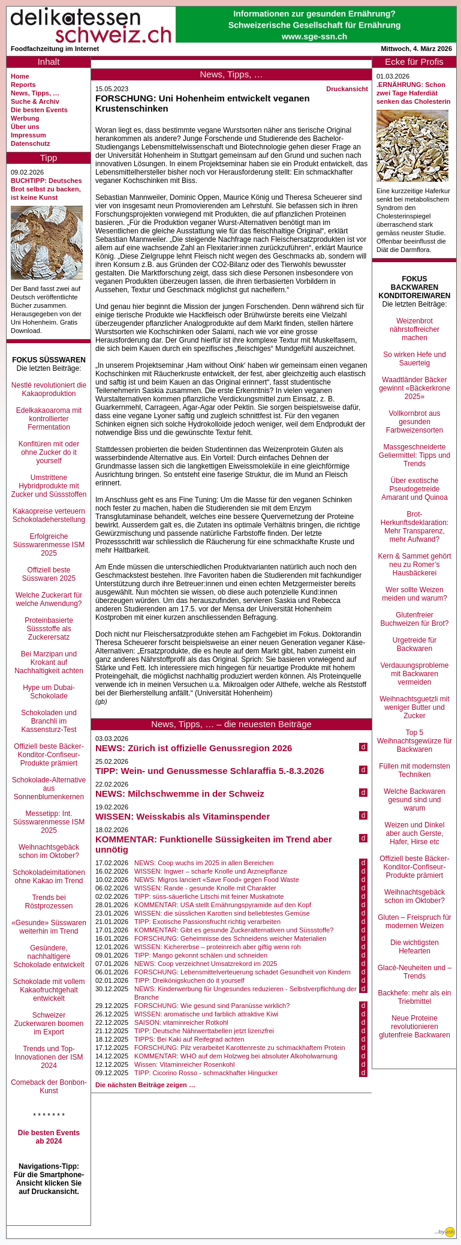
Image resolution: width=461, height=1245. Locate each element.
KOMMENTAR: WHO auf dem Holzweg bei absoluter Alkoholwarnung (236, 1056)
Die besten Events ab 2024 (49, 1137)
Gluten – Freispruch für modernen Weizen (414, 921)
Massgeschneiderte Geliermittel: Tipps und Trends (414, 455)
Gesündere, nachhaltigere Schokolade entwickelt (49, 956)
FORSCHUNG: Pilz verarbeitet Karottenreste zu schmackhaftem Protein (239, 1047)
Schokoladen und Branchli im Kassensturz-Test (49, 721)
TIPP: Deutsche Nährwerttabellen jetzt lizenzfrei (204, 1030)
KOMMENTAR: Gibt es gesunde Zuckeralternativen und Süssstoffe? (233, 930)
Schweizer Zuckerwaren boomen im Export (48, 1023)
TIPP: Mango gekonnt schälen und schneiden (200, 955)
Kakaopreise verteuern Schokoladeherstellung (49, 515)
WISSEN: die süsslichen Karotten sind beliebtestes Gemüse (222, 913)
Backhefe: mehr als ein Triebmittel (414, 997)
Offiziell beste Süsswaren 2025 (49, 574)
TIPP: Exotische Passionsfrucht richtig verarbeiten (207, 921)
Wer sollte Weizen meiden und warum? (414, 594)
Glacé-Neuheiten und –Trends (414, 972)
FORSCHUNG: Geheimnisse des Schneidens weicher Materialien (230, 938)
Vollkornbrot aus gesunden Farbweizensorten (414, 421)
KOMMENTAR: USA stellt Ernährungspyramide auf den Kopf (222, 904)
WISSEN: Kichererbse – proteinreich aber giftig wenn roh (217, 946)
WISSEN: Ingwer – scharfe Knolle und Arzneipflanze (210, 871)
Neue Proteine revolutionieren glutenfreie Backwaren (414, 1026)
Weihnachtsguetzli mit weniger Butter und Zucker (414, 707)
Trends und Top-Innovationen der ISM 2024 (48, 1057)
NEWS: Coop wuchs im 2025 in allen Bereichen (203, 862)
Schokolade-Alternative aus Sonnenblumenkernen (49, 788)
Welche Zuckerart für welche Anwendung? (49, 599)
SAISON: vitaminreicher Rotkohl (181, 1022)
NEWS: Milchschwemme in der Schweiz (179, 793)
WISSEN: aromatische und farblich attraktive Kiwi (206, 1014)
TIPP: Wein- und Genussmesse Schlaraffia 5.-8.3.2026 (209, 771)
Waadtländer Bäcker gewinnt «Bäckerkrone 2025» (414, 388)
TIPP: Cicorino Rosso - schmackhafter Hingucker (206, 1072)
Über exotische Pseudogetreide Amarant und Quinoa (414, 489)
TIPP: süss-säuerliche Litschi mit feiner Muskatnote (209, 896)
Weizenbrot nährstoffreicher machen (414, 329)
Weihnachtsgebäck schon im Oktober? (49, 851)
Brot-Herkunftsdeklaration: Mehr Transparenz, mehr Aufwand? (414, 527)
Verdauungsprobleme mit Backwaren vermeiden (414, 673)
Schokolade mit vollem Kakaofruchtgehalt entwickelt (49, 990)
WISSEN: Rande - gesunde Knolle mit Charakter (205, 888)
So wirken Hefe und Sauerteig (414, 358)
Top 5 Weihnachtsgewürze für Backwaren (414, 741)
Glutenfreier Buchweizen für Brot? (414, 619)
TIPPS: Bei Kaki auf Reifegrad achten (189, 1039)
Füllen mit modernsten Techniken (414, 770)
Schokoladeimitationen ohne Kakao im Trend (49, 876)
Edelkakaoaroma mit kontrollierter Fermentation (49, 418)
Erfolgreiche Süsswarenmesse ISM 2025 (49, 544)
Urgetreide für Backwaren (414, 644)
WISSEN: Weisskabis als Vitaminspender (182, 816)
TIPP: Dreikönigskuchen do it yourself (189, 980)
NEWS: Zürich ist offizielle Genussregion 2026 (193, 748)
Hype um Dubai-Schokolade (49, 691)
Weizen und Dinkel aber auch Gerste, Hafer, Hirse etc (415, 833)
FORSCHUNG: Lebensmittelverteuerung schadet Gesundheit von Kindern (242, 972)
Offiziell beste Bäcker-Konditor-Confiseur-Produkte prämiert (49, 754)
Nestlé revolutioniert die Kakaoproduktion (48, 389)
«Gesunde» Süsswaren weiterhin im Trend (48, 927)
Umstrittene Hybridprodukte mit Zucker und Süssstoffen (49, 486)
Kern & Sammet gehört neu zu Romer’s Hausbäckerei (414, 564)
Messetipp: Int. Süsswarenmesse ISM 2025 (49, 822)
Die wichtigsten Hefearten (414, 946)
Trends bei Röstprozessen (49, 901)
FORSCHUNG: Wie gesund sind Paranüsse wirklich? (212, 1005)
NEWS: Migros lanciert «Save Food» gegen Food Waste (216, 879)
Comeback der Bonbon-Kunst (49, 1086)
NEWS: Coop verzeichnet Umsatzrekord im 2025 (205, 963)
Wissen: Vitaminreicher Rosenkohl (184, 1064)
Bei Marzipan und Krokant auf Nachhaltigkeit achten (48, 662)
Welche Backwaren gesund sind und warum (414, 799)
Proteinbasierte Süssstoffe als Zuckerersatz (49, 628)
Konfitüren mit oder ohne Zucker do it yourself (49, 452)
